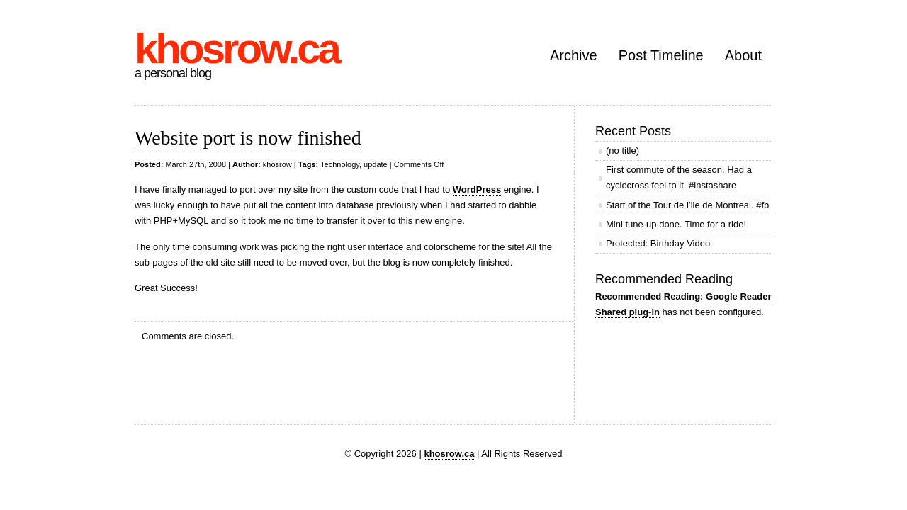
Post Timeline (661, 55)
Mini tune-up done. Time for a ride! (676, 224)
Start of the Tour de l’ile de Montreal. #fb (687, 205)
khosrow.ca (237, 48)
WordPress (477, 189)
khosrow (277, 164)
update (376, 164)
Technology (339, 164)
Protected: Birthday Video (658, 243)
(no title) (622, 150)
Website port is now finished (248, 138)
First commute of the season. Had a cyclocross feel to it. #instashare (679, 177)
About (743, 55)
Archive (573, 55)
